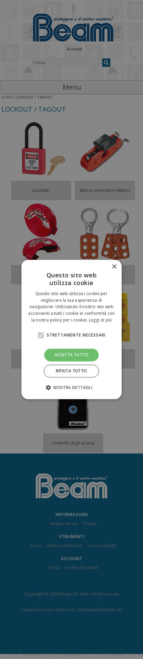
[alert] (71, 329)
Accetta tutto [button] (71, 355)
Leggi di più (100, 320)
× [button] (114, 266)
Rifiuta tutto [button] (71, 371)
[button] (71, 387)
